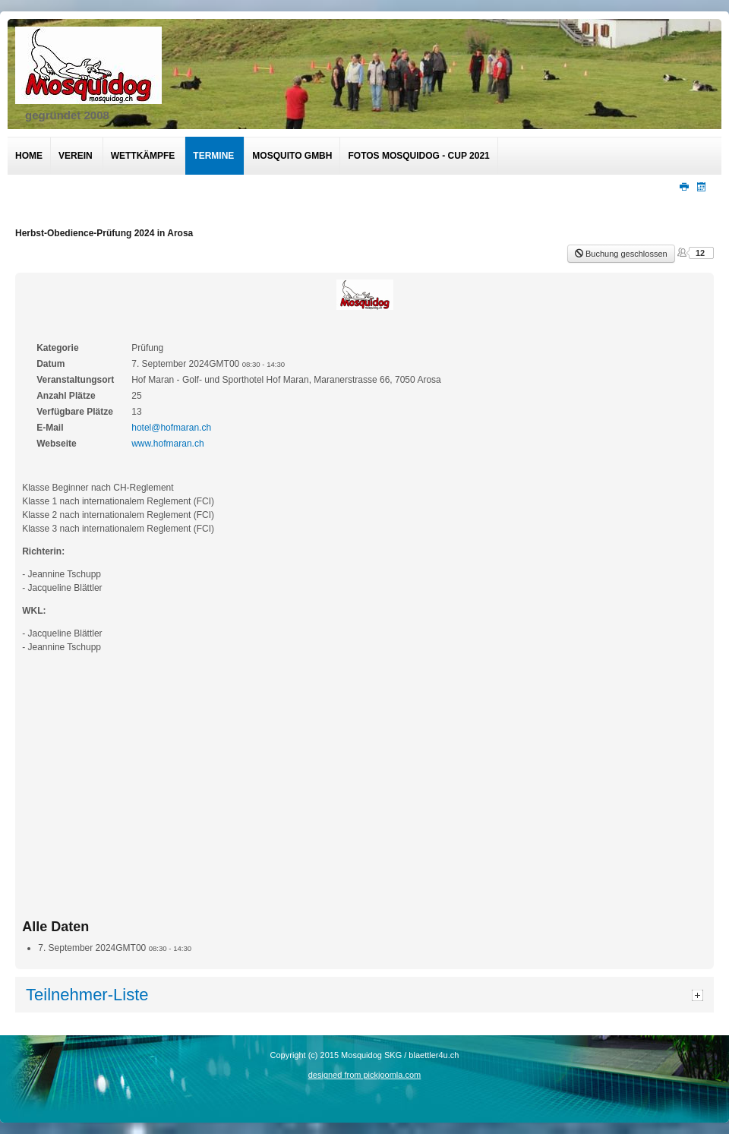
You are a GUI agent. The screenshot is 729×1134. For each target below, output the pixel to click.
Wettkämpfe (143, 155)
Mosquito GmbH (292, 155)
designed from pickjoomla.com (364, 1074)
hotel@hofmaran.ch (171, 427)
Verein (75, 155)
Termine (213, 155)
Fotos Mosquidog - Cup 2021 (418, 155)
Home (29, 155)
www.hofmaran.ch (167, 443)
